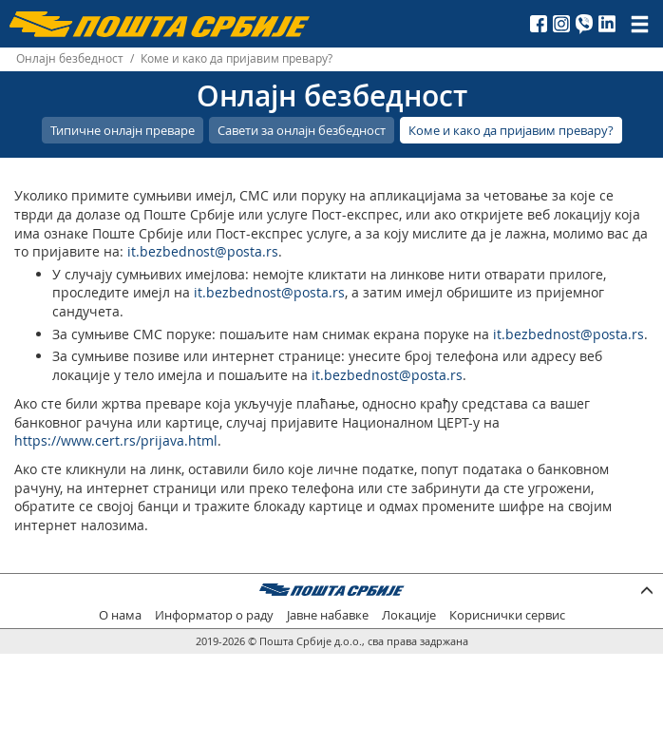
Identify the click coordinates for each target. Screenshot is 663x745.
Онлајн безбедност (69, 58)
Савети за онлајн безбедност (302, 130)
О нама (120, 615)
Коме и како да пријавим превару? (511, 130)
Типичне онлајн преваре (122, 130)
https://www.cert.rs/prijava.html (116, 440)
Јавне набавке (328, 615)
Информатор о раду (214, 615)
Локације (409, 615)
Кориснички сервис (507, 615)
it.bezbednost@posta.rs (202, 251)
